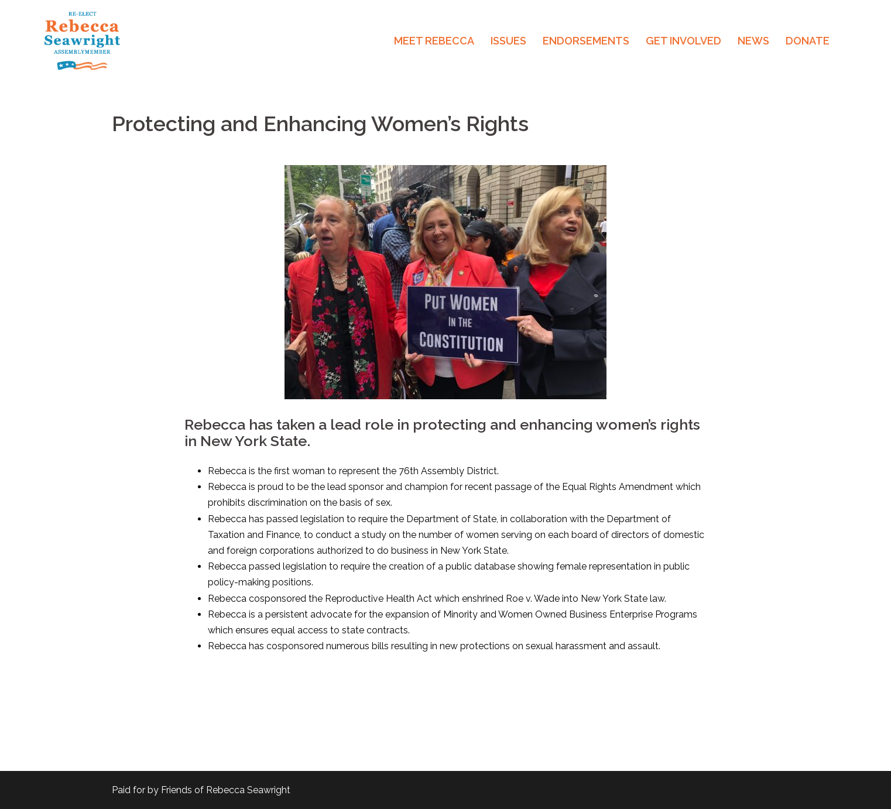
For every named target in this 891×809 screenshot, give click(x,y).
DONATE (808, 41)
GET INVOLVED (683, 41)
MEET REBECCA (434, 41)
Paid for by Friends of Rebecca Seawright (201, 790)
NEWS (753, 41)
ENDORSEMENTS (586, 41)
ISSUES (508, 41)
